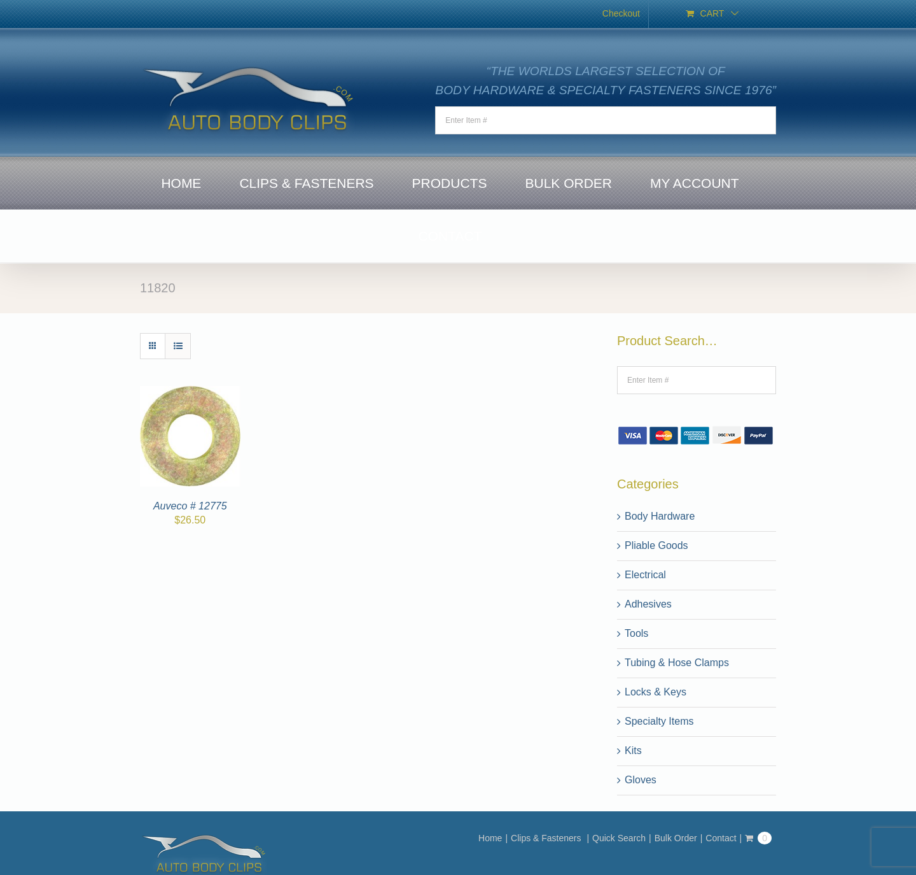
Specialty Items (659, 721)
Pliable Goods (656, 545)
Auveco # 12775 (190, 506)
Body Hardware (660, 516)
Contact (720, 838)
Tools (636, 633)
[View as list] (177, 346)
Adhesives (648, 604)
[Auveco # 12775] (190, 393)
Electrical (645, 574)
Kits (633, 750)
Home (490, 838)
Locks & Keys (655, 691)
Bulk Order (676, 838)
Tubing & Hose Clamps (677, 662)
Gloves (640, 779)
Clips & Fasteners (547, 838)
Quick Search (619, 838)
